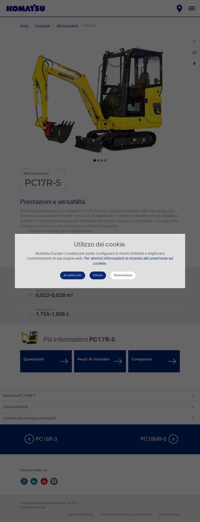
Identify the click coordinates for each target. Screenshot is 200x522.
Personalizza (123, 275)
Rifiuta (97, 275)
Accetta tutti (73, 275)
